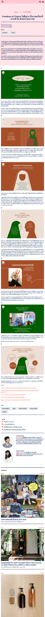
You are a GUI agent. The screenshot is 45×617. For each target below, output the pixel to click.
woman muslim (23, 408)
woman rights (33, 408)
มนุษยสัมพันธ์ (41, 527)
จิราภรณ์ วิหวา (19, 437)
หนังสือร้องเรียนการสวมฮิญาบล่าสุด (13, 427)
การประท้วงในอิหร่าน (9, 424)
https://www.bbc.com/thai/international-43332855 (13, 394)
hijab (14, 408)
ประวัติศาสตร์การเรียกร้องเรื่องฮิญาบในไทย (15, 429)
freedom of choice (9, 421)
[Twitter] (13, 32)
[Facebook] (5, 32)
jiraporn (10, 25)
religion (4, 412)
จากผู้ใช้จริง (41, 473)
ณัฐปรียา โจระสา (20, 452)
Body (16, 12)
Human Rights (5, 408)
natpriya (10, 26)
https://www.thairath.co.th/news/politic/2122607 (13, 397)
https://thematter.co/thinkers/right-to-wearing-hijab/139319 (15, 400)
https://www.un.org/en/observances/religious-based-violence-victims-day (19, 388)
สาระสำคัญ (27, 12)
